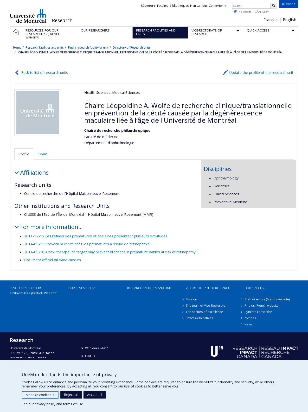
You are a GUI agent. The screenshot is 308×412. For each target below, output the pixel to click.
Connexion (217, 6)
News (248, 324)
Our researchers (82, 288)
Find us (90, 356)
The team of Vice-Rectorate (205, 305)
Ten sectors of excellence (204, 312)
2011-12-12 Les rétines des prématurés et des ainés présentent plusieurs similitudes (95, 236)
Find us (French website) (261, 305)
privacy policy (45, 404)
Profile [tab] (23, 154)
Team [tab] (42, 154)
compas (250, 318)
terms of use (73, 404)
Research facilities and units (45, 47)
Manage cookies (40, 395)
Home (17, 47)
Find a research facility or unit (88, 47)
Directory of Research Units (132, 47)
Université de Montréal (28, 15)
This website (242, 11)
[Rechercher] (273, 6)
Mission (191, 299)
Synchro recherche (258, 312)
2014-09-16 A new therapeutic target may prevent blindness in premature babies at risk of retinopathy (110, 251)
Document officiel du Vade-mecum (52, 259)
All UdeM (262, 11)
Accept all (94, 394)
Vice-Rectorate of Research (208, 288)
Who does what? (96, 348)
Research (62, 20)
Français (270, 19)
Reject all (71, 394)
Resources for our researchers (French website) (33, 290)
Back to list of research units (44, 72)
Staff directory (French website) (267, 299)
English (289, 19)
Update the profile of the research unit (261, 72)
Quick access (255, 288)
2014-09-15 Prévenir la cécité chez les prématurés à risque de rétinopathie (87, 243)
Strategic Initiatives (199, 318)
